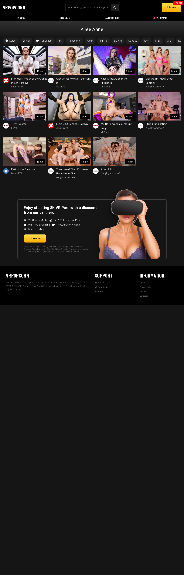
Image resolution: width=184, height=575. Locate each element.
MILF (158, 40)
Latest (11, 40)
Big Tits (103, 40)
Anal (169, 40)
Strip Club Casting (156, 124)
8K (60, 40)
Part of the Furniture (23, 169)
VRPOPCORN (14, 7)
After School (108, 169)
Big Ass (118, 40)
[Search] (114, 7)
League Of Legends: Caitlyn (72, 124)
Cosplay (132, 40)
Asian (90, 40)
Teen (146, 40)
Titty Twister (18, 124)
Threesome (74, 40)
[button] (35, 238)
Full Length (44, 40)
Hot (26, 40)
